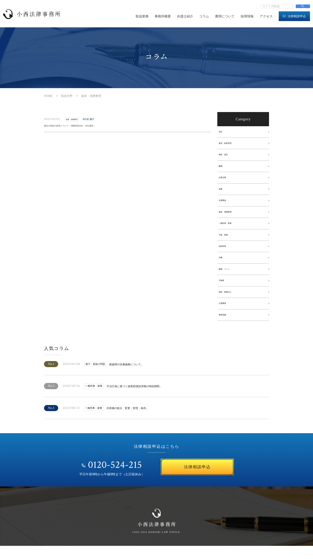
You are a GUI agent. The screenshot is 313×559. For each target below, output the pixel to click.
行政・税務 (226, 241)
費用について (225, 16)
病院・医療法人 (229, 302)
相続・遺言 (226, 156)
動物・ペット (227, 277)
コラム (204, 16)
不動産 (223, 289)
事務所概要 (163, 16)
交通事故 (225, 204)
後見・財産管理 (229, 144)
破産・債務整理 (229, 217)
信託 (222, 132)
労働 (222, 265)
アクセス (266, 16)
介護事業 (225, 313)
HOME (48, 95)
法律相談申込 (294, 16)
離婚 (222, 168)
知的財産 (225, 253)
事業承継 (225, 326)
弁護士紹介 (185, 16)
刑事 (222, 192)
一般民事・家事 (229, 229)
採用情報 (247, 16)
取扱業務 (142, 16)
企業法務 (225, 180)
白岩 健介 (95, 119)
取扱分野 (67, 95)
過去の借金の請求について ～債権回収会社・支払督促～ (85, 126)
